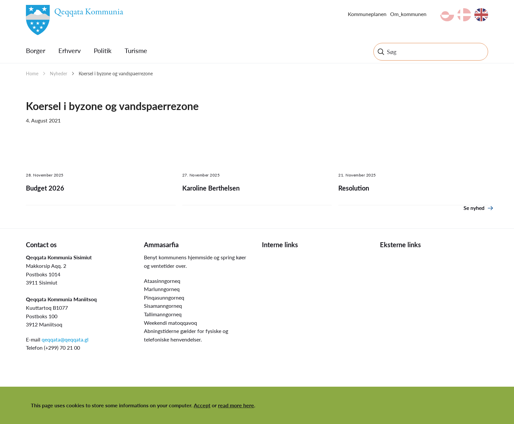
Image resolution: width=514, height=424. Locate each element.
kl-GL (447, 14)
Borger (35, 50)
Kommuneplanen (367, 14)
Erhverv (69, 50)
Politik (102, 50)
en (481, 14)
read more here (236, 405)
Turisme (136, 50)
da (464, 14)
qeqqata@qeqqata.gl (65, 339)
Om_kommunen (408, 14)
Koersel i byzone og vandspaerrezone (116, 73)
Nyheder (58, 73)
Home (32, 73)
